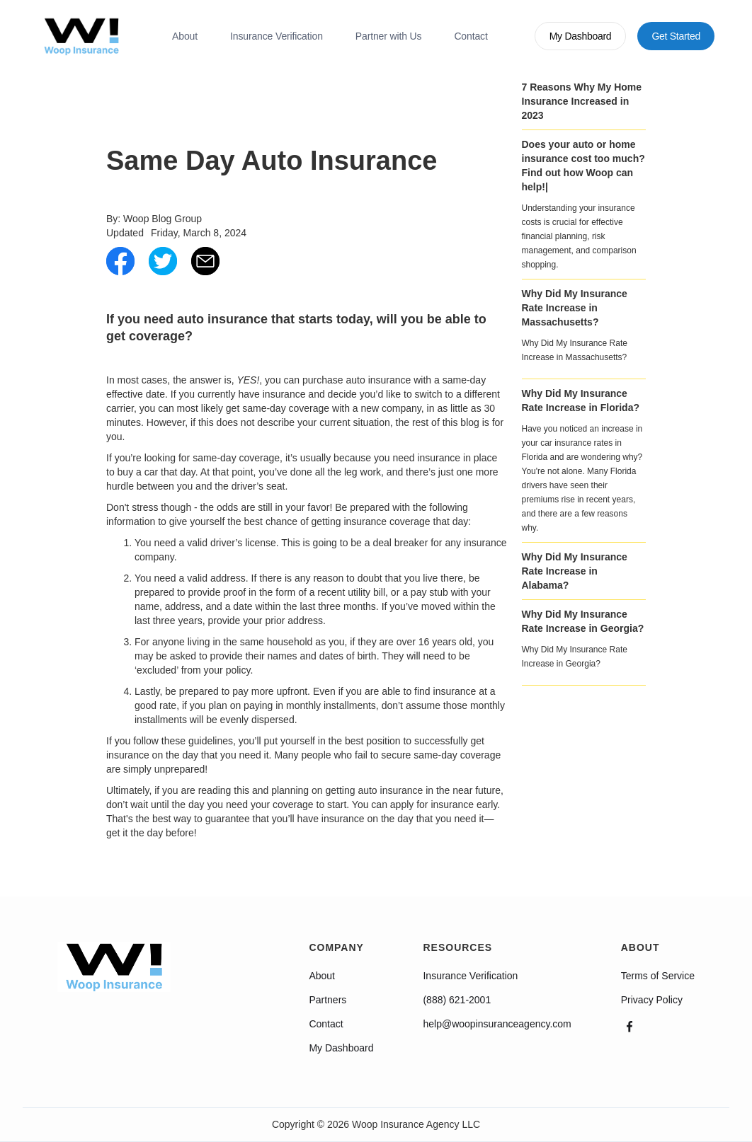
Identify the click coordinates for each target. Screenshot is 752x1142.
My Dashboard (341, 1048)
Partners (327, 999)
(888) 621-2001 (457, 999)
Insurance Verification (276, 36)
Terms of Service (658, 975)
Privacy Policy (652, 999)
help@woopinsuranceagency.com (497, 1023)
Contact (470, 36)
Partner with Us (388, 36)
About (185, 36)
